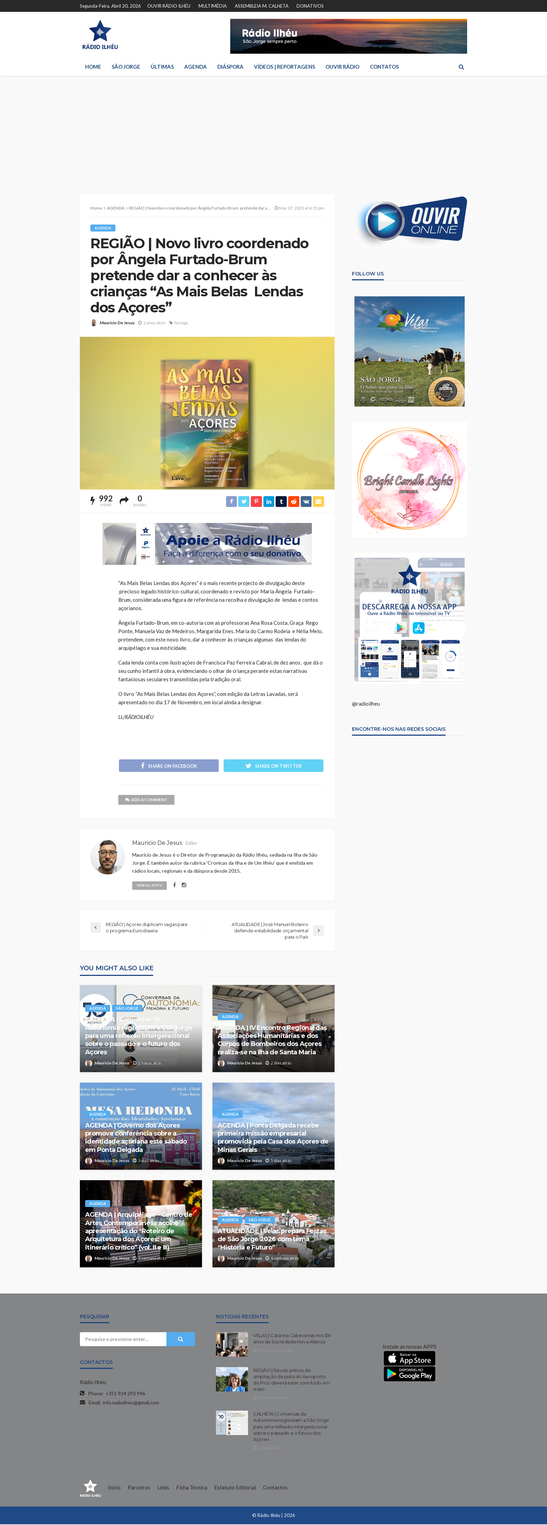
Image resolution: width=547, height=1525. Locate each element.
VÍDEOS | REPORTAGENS (284, 66)
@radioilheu (366, 703)
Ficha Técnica (191, 1488)
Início (114, 1488)
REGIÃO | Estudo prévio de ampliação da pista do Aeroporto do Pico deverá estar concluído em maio (291, 1380)
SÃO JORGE (126, 66)
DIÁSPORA (230, 66)
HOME (93, 66)
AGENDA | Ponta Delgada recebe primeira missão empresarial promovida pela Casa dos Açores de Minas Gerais (273, 1138)
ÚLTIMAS (162, 66)
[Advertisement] (273, 128)
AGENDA (195, 66)
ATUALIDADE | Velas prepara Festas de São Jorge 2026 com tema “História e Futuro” (272, 1240)
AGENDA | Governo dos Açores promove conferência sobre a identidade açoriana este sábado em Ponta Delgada (136, 1138)
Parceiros (139, 1488)
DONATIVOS (310, 6)
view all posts (150, 886)
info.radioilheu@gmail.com (131, 1403)
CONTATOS (384, 66)
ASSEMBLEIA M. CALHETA (262, 6)
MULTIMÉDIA (212, 6)
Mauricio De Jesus (117, 322)
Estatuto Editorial (235, 1488)
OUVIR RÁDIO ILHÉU (168, 6)
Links (163, 1488)
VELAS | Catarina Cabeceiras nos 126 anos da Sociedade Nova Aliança (292, 1339)
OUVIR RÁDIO (342, 66)
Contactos (275, 1488)
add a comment (146, 800)
